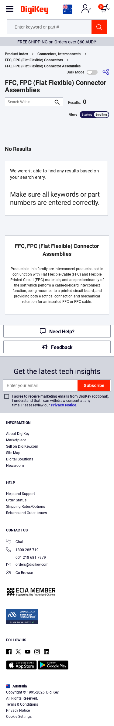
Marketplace (16, 440)
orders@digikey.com (27, 565)
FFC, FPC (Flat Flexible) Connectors (34, 60)
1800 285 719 (22, 550)
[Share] (105, 72)
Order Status (16, 500)
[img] (34, 11)
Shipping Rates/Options (25, 506)
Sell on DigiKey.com (22, 446)
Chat (14, 542)
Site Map (13, 453)
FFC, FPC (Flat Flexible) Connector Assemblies (43, 66)
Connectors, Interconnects (59, 54)
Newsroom (15, 465)
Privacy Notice (63, 405)
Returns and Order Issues (26, 513)
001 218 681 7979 (26, 557)
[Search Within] (29, 102)
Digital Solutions (19, 459)
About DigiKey (17, 434)
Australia (16, 686)
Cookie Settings (19, 716)
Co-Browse (19, 573)
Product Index (16, 54)
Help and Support (20, 494)
